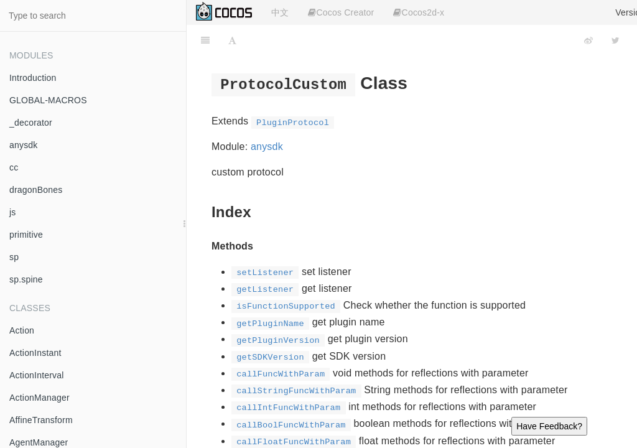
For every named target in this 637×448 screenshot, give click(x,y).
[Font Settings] (232, 40)
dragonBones (36, 190)
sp (14, 257)
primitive (26, 235)
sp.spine (26, 279)
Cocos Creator (341, 12)
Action (21, 330)
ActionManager (39, 398)
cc (13, 167)
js (12, 212)
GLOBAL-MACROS (48, 100)
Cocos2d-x (418, 12)
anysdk (23, 145)
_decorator (30, 123)
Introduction (33, 78)
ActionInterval (36, 375)
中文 (280, 12)
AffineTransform (41, 420)
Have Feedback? (549, 426)
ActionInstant (35, 353)
